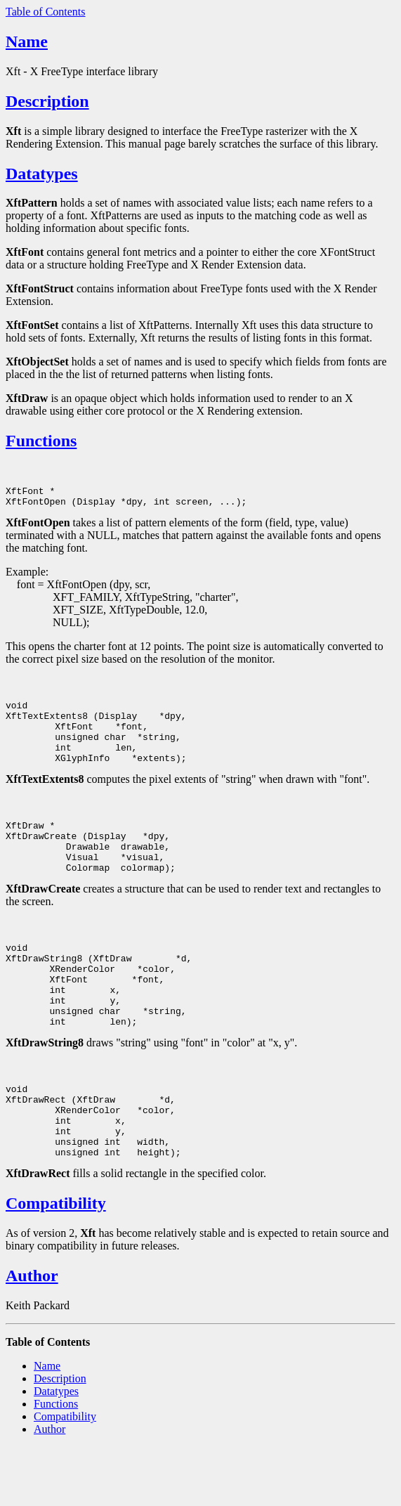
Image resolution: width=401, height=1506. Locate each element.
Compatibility (56, 1262)
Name (27, 41)
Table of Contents (46, 12)
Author (32, 1334)
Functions (41, 440)
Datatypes (42, 173)
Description (47, 101)
